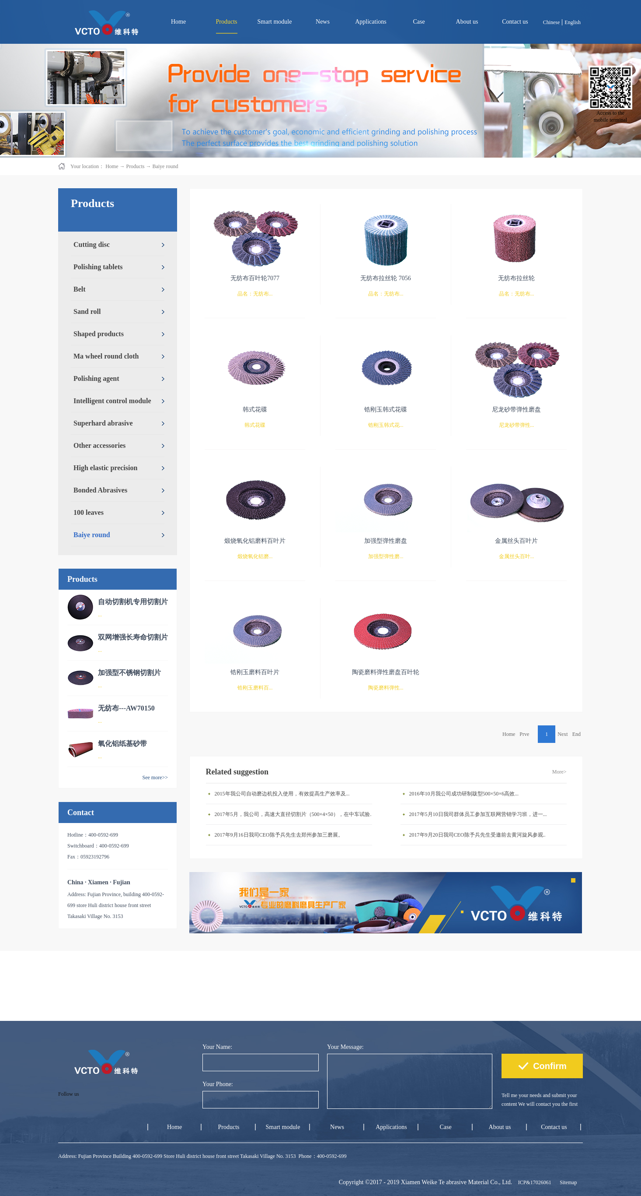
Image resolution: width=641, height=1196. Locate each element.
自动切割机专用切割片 (133, 601)
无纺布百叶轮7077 (254, 278)
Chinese (551, 22)
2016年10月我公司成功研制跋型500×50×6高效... (464, 794)
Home (178, 21)
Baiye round (165, 166)
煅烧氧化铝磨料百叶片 (255, 541)
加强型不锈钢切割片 (129, 672)
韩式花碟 (255, 409)
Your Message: (345, 1047)
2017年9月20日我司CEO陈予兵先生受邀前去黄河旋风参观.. (477, 835)
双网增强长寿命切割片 (133, 637)
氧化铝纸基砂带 (122, 743)
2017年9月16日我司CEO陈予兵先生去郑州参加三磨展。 (279, 835)
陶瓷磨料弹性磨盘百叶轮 (385, 672)
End (576, 734)
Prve (524, 734)
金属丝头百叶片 (516, 541)
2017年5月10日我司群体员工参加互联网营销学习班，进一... (478, 814)
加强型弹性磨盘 (385, 541)
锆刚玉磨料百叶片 (254, 672)
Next (562, 734)
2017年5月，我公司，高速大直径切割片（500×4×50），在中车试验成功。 (295, 814)
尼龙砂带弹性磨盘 (516, 409)
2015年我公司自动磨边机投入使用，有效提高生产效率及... (282, 794)
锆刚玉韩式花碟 (385, 409)
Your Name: (217, 1047)
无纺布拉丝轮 (516, 278)
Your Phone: (217, 1084)
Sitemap (567, 1182)
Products (135, 166)
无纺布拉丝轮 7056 (385, 278)
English (572, 22)
